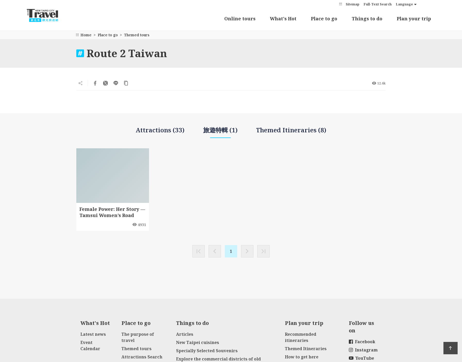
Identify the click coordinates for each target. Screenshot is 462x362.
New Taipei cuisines (197, 342)
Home (86, 34)
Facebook (362, 341)
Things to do (367, 18)
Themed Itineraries (306, 348)
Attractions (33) (160, 130)
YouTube (361, 358)
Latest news (93, 334)
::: (340, 3)
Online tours (239, 18)
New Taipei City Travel (47, 15)
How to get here (301, 357)
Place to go (324, 18)
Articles (184, 334)
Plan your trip (414, 18)
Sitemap (352, 4)
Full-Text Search (378, 4)
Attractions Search (141, 357)
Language (404, 4)
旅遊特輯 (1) (220, 132)
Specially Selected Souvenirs (207, 351)
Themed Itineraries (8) (291, 130)
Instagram (363, 350)
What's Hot (283, 18)
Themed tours (136, 348)
